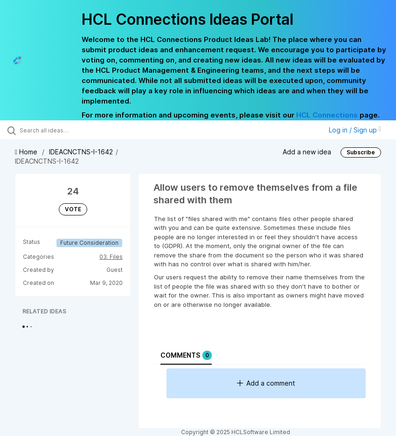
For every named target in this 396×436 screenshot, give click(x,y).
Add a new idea (307, 152)
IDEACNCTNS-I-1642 (81, 152)
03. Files (111, 256)
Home (27, 152)
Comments (186, 355)
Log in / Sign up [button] (355, 130)
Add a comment (266, 383)
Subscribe (361, 152)
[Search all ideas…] (63, 130)
